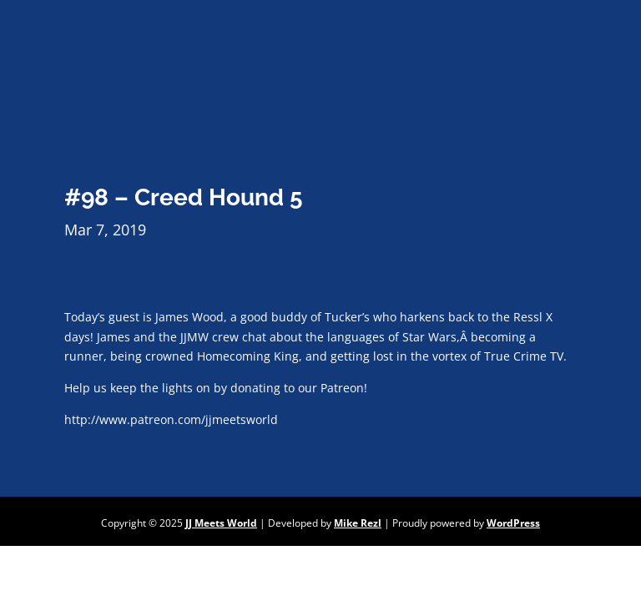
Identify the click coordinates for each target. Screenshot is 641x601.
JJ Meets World (221, 523)
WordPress (513, 523)
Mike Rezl (357, 523)
